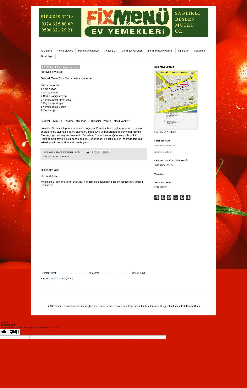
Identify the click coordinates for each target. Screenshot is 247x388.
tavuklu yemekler (60, 156)
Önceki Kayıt (138, 273)
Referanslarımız (65, 50)
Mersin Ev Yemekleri (132, 50)
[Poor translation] (14, 332)
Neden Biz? (111, 50)
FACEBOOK (160, 187)
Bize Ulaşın (47, 56)
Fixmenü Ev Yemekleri (164, 145)
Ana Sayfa (46, 50)
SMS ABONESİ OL (164, 165)
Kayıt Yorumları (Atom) (61, 278)
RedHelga (128, 306)
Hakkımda (199, 50)
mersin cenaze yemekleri (160, 50)
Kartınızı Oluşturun (163, 152)
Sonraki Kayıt (49, 273)
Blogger (164, 306)
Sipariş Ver (183, 50)
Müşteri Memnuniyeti (89, 50)
